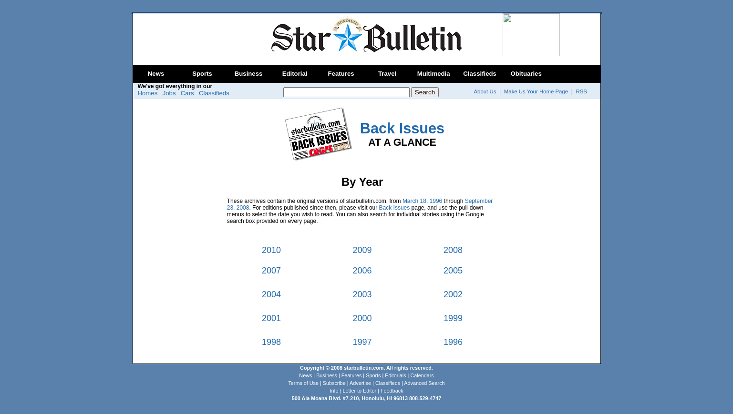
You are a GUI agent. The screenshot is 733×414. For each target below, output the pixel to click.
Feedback (392, 391)
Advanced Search (424, 383)
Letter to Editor (359, 391)
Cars (187, 93)
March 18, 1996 (422, 201)
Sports (202, 73)
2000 (362, 318)
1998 (271, 342)
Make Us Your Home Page (536, 91)
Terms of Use (303, 383)
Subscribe (334, 383)
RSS (581, 91)
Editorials (395, 375)
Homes (148, 93)
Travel (387, 73)
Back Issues (394, 207)
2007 (271, 270)
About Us (485, 91)
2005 (453, 270)
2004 (271, 294)
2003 (362, 294)
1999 (453, 318)
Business (249, 73)
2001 (271, 318)
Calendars (422, 375)
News (156, 73)
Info (334, 391)
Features (341, 73)
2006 (362, 270)
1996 (453, 342)
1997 (362, 342)
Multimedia (433, 73)
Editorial (295, 73)
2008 (453, 250)
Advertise (360, 383)
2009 (362, 250)
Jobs (169, 93)
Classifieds (479, 73)
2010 (271, 250)
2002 (453, 294)
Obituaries (526, 73)
